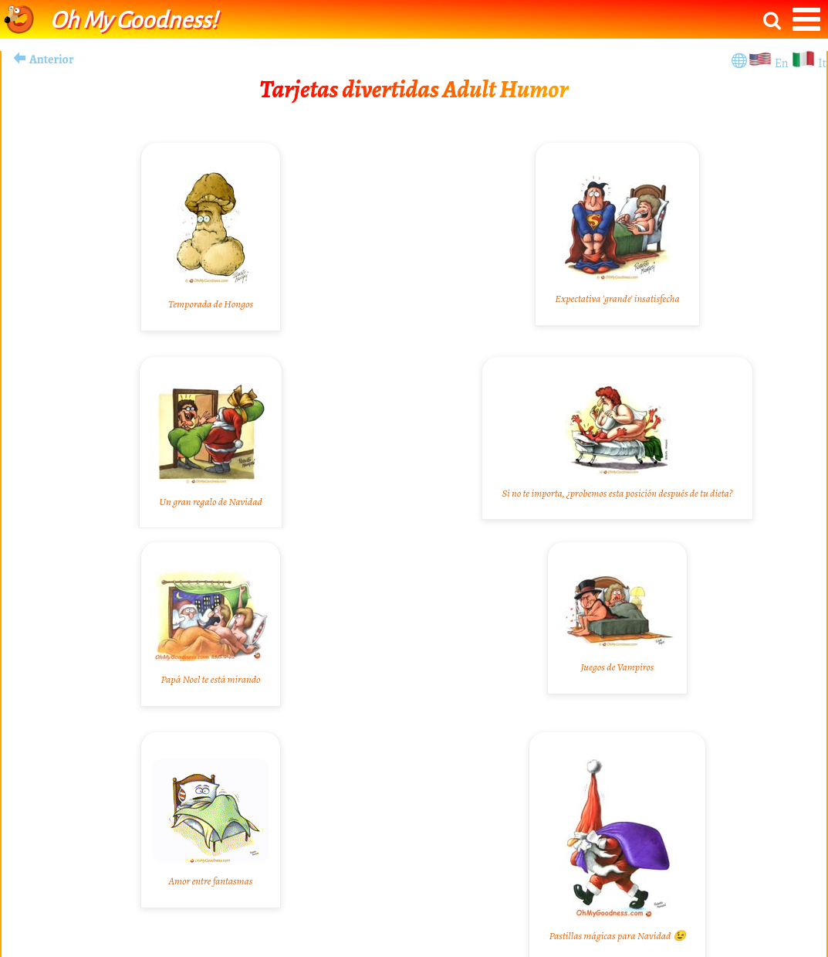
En (783, 63)
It (822, 63)
